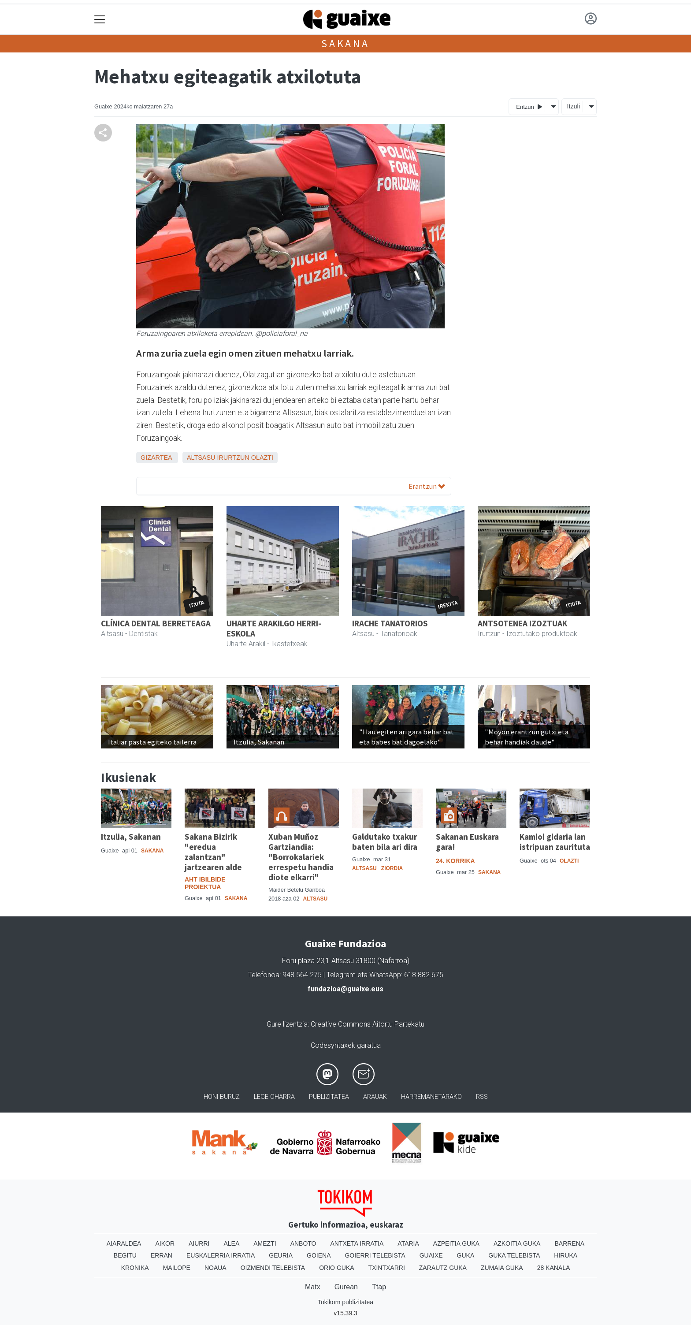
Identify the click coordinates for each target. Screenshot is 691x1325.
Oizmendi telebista (273, 1267)
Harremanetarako (431, 1097)
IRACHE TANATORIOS (390, 623)
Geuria (281, 1255)
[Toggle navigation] (99, 19)
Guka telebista (514, 1255)
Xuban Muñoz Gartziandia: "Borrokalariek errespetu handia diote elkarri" (301, 856)
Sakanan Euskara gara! (467, 841)
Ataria (408, 1243)
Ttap (379, 1287)
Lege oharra (274, 1097)
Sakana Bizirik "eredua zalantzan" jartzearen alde (213, 851)
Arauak (375, 1097)
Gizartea (156, 457)
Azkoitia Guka (517, 1243)
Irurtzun (233, 457)
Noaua (215, 1267)
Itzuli (573, 106)
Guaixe (431, 1255)
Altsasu (201, 457)
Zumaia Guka (502, 1267)
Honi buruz (222, 1097)
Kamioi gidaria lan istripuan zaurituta (555, 841)
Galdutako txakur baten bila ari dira (384, 841)
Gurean (346, 1287)
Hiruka (565, 1255)
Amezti (264, 1243)
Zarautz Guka (443, 1267)
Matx (312, 1287)
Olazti (262, 457)
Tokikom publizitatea (345, 1302)
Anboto (303, 1243)
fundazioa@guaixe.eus (345, 989)
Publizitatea (329, 1097)
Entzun (529, 106)
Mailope (176, 1267)
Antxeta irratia (357, 1243)
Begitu (125, 1255)
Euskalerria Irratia (220, 1255)
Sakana (345, 43)
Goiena (319, 1255)
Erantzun (427, 486)
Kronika (135, 1267)
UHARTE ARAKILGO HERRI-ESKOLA (274, 628)
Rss (482, 1097)
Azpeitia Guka (456, 1243)
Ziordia (392, 868)
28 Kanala (553, 1267)
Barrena (569, 1243)
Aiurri (199, 1243)
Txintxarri (386, 1267)
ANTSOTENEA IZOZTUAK (522, 623)
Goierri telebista (375, 1255)
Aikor (165, 1243)
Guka (466, 1255)
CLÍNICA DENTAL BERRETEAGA (156, 623)
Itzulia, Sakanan (131, 836)
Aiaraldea (124, 1243)
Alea (231, 1243)
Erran (161, 1255)
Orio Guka (336, 1267)
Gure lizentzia (287, 1024)
